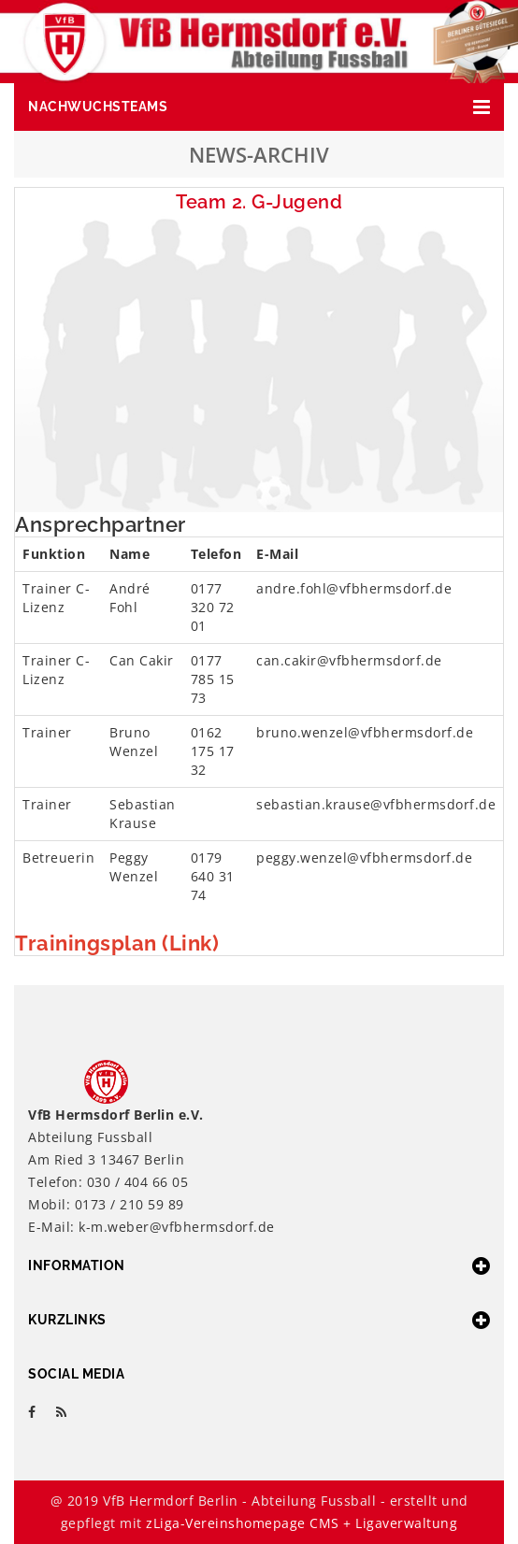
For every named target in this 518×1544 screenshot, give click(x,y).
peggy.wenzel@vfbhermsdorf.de (364, 857)
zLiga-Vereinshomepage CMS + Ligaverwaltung (301, 1523)
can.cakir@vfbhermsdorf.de (349, 660)
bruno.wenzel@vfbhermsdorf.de (364, 732)
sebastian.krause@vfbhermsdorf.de (376, 804)
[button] (259, 107)
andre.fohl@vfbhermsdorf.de (354, 588)
